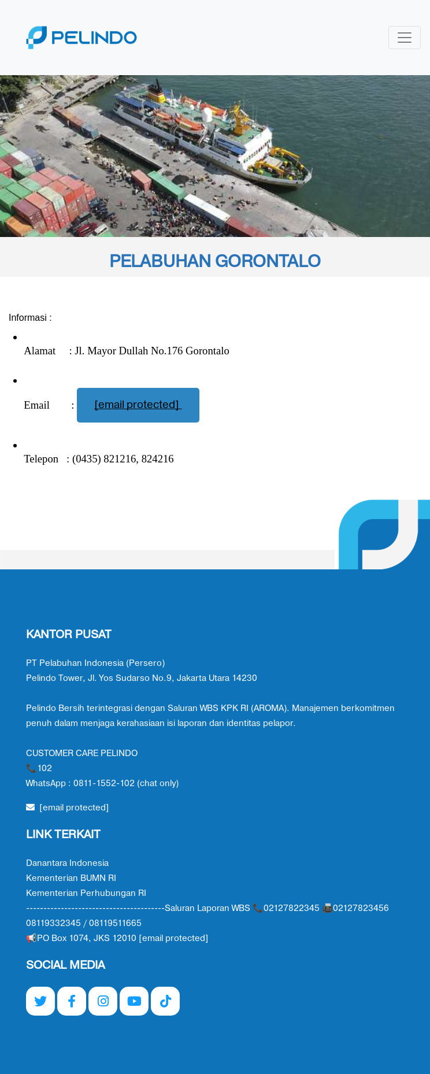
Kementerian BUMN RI (71, 878)
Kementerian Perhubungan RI (86, 893)
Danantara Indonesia (67, 863)
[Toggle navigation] (404, 37)
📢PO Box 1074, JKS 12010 (117, 938)
